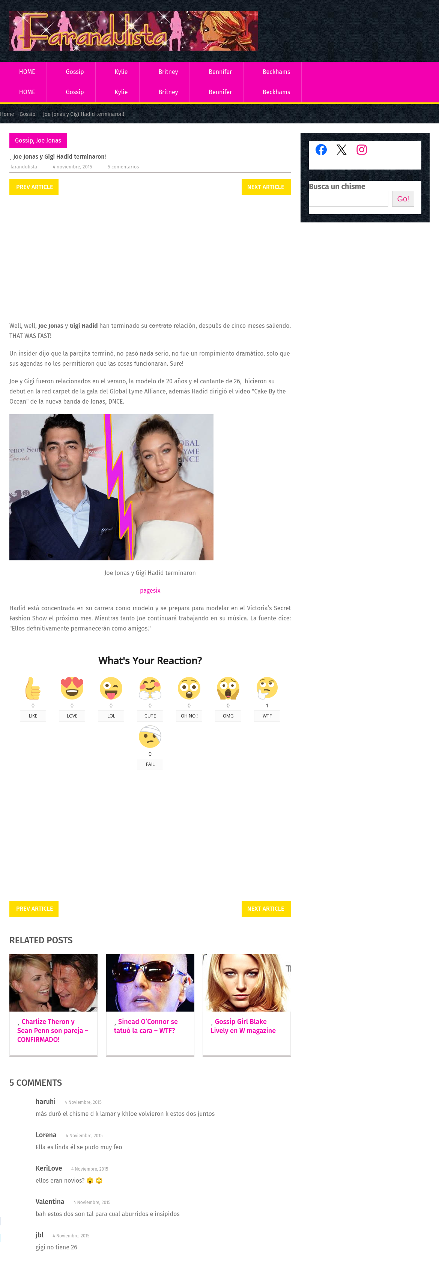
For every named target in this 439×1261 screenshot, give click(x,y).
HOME (27, 71)
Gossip (75, 71)
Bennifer (220, 71)
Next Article (265, 187)
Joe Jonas (48, 140)
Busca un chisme (337, 186)
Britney (168, 71)
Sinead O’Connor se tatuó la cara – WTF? (146, 1026)
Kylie (121, 71)
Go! (403, 199)
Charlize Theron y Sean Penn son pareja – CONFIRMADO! (53, 1031)
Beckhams (276, 71)
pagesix (150, 590)
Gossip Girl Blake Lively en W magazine (243, 1026)
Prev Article (34, 187)
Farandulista (24, 167)
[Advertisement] (150, 258)
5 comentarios (123, 167)
